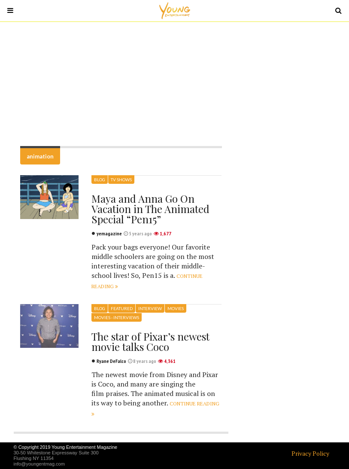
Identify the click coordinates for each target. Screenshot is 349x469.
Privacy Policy (310, 453)
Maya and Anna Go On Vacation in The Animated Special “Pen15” (150, 209)
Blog (99, 179)
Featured (122, 308)
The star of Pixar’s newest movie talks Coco (150, 341)
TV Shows (121, 179)
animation (40, 156)
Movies (175, 308)
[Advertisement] (174, 84)
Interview (150, 308)
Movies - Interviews (116, 317)
